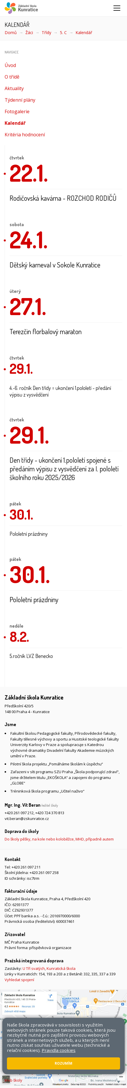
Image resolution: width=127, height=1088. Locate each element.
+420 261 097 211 (26, 867)
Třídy (46, 32)
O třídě (12, 77)
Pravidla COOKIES (75, 1072)
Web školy (13, 1080)
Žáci (29, 32)
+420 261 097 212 (19, 812)
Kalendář (84, 32)
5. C (63, 32)
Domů (11, 32)
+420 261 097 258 (44, 872)
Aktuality (14, 88)
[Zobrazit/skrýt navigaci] (116, 8)
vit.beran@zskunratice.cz (27, 818)
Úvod (10, 65)
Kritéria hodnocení (25, 134)
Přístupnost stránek (39, 1072)
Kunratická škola (61, 968)
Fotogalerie (17, 111)
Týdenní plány (20, 100)
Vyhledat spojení (19, 979)
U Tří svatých (34, 968)
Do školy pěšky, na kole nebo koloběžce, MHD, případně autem (59, 839)
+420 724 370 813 (49, 812)
